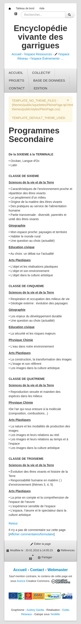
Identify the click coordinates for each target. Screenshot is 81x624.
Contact (37, 570)
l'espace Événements (44, 58)
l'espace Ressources (38, 54)
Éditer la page (40, 544)
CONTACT (17, 88)
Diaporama (31, 557)
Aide (41, 8)
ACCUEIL (16, 72)
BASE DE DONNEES (49, 80)
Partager (45, 557)
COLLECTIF (41, 72)
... (62, 58)
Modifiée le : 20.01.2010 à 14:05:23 (29, 550)
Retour (13, 523)
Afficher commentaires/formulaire (32, 534)
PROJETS (16, 80)
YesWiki (55, 614)
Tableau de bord (25, 8)
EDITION (40, 88)
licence (21, 581)
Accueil (16, 54)
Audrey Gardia (35, 609)
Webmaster (58, 570)
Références (66, 550)
